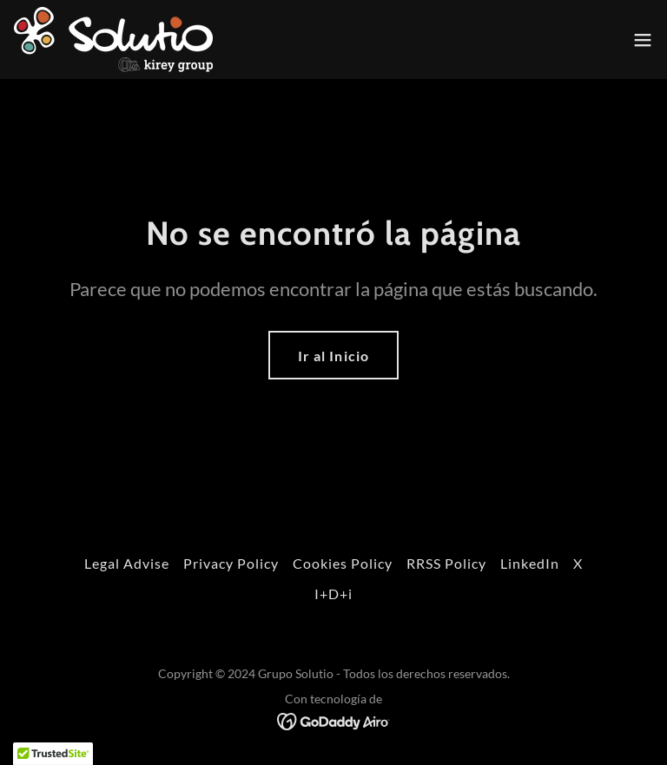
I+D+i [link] (333, 593)
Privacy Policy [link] (231, 563)
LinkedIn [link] (529, 563)
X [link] (578, 563)
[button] (642, 40)
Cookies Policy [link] (343, 563)
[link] (113, 39)
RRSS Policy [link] (446, 563)
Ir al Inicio (333, 355)
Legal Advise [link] (126, 563)
